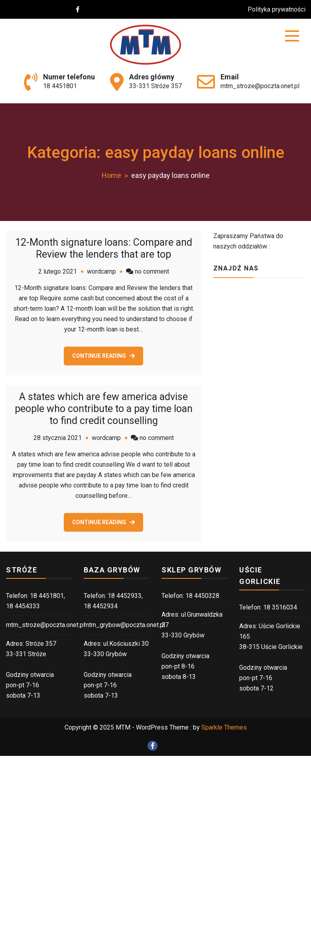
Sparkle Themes (224, 727)
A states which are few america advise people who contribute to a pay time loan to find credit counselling (104, 408)
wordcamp (101, 271)
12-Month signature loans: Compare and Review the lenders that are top (103, 248)
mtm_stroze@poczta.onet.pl (259, 86)
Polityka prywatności (280, 9)
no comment (152, 271)
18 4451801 (60, 86)
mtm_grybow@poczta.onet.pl (124, 625)
